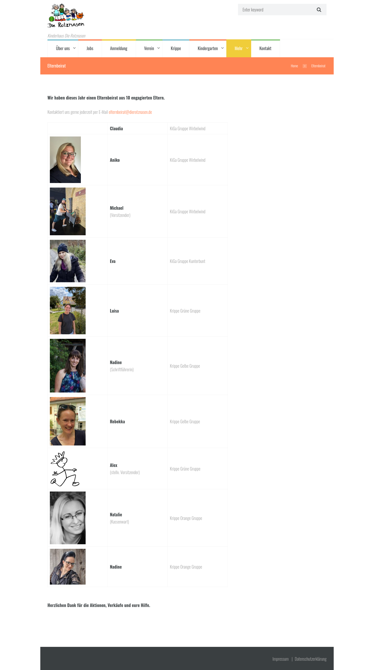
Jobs (90, 48)
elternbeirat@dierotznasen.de (130, 112)
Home (294, 65)
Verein (149, 48)
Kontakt (265, 48)
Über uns (63, 48)
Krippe (176, 48)
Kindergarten (208, 48)
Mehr (239, 48)
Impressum (281, 659)
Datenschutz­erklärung (311, 659)
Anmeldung (118, 48)
